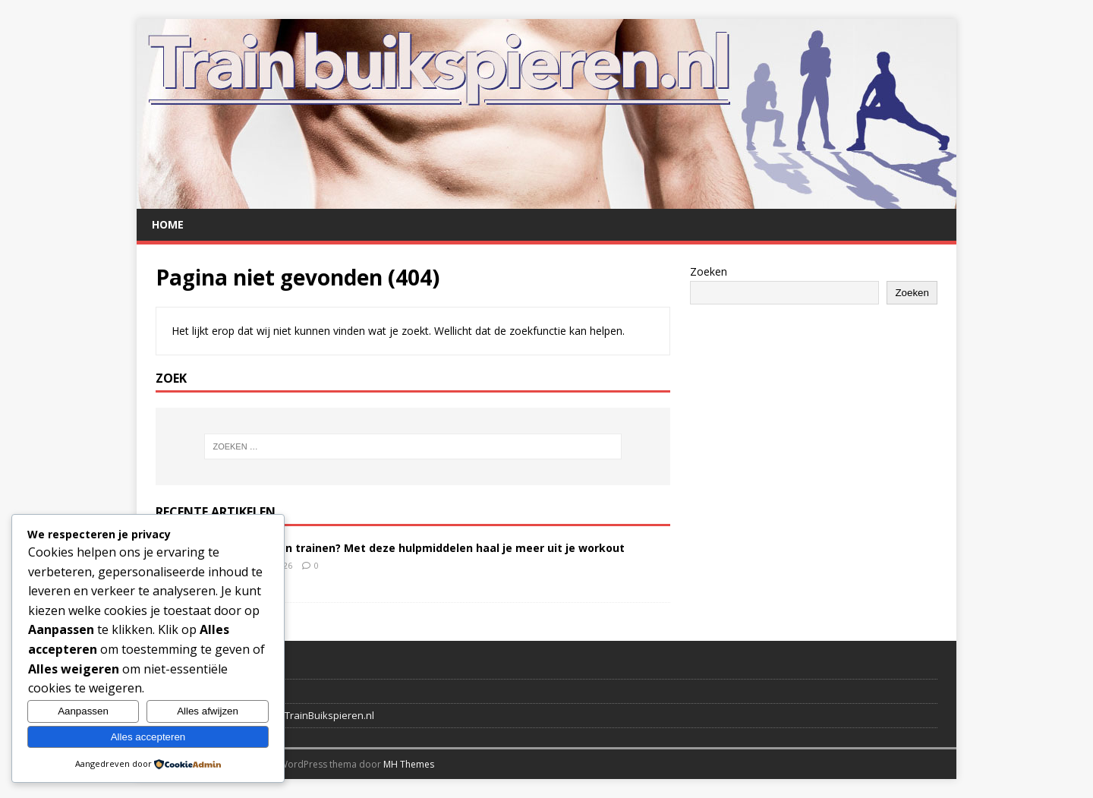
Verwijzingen (185, 691)
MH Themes (408, 764)
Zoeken (708, 271)
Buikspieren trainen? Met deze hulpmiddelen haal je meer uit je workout (426, 548)
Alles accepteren (148, 737)
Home (168, 224)
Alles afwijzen (207, 711)
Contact (173, 667)
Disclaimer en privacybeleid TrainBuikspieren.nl (265, 715)
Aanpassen (83, 711)
